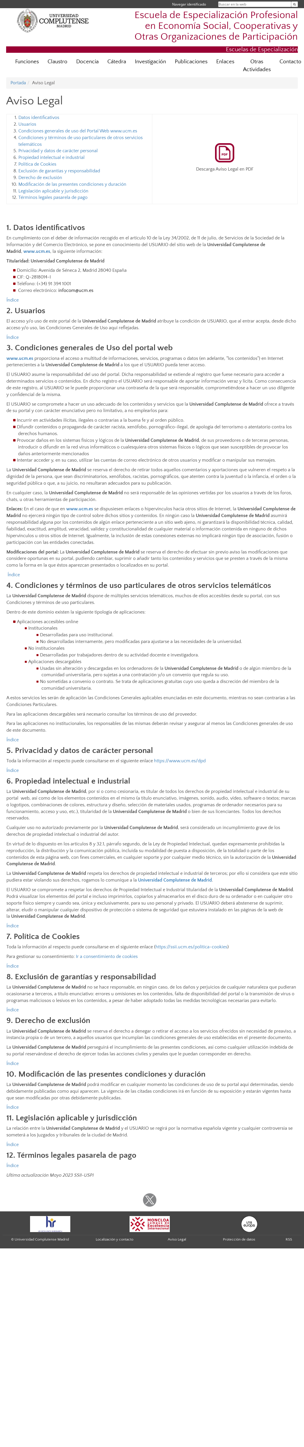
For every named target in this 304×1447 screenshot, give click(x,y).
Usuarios (27, 124)
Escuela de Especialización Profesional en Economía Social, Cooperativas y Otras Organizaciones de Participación (216, 26)
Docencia (87, 62)
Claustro (57, 62)
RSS (289, 1239)
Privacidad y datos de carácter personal (58, 150)
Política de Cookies (37, 164)
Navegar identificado (189, 4)
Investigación (150, 62)
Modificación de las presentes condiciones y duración (72, 184)
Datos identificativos (38, 117)
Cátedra (116, 62)
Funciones (27, 62)
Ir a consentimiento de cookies (107, 956)
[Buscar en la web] (294, 4)
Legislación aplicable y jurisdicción (53, 191)
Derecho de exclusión (40, 177)
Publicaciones (191, 62)
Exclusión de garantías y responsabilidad (59, 171)
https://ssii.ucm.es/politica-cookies (191, 947)
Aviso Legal (177, 1239)
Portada (18, 82)
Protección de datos (239, 1239)
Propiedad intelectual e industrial (51, 157)
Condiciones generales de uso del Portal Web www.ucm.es (77, 131)
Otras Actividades (257, 66)
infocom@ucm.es (75, 290)
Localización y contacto (114, 1239)
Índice (12, 300)
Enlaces (225, 62)
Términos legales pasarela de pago (53, 197)
